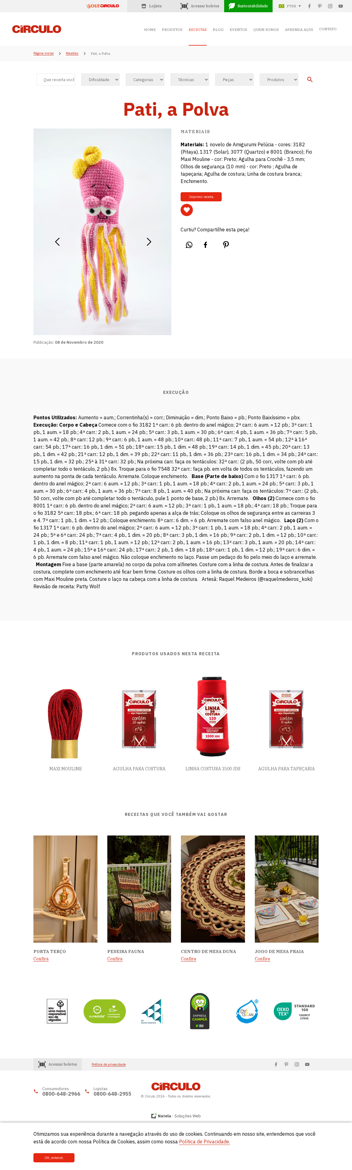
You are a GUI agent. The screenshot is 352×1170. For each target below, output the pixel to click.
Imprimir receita (201, 197)
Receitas (72, 53)
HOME (150, 29)
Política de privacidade (109, 1065)
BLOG (218, 29)
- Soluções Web (179, 1116)
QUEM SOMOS (266, 29)
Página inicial (43, 53)
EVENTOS (238, 29)
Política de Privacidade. (204, 1141)
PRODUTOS (172, 29)
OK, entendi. (54, 1158)
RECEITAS (198, 29)
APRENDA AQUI (299, 29)
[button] (57, 239)
